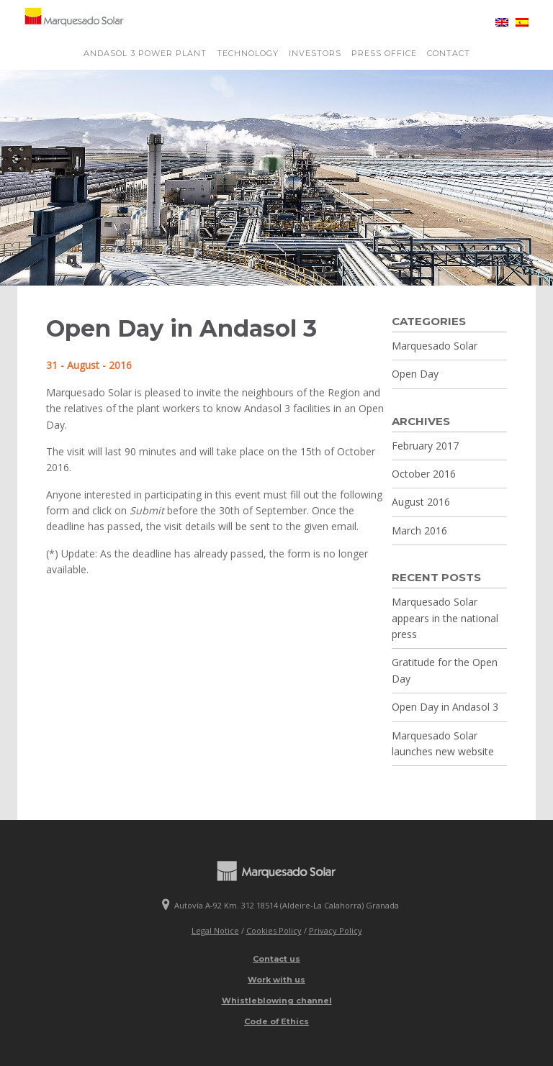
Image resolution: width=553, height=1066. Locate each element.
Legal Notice (215, 930)
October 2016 (424, 473)
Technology (248, 53)
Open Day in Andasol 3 (445, 707)
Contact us (276, 959)
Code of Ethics (276, 1021)
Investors (315, 53)
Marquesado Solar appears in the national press (445, 618)
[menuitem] (498, 22)
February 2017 (425, 445)
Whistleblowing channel (277, 1001)
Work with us (276, 980)
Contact (448, 53)
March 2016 (419, 530)
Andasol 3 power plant (145, 53)
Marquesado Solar (434, 345)
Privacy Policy (335, 930)
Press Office (384, 53)
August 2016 (421, 502)
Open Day (415, 374)
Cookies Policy (274, 930)
